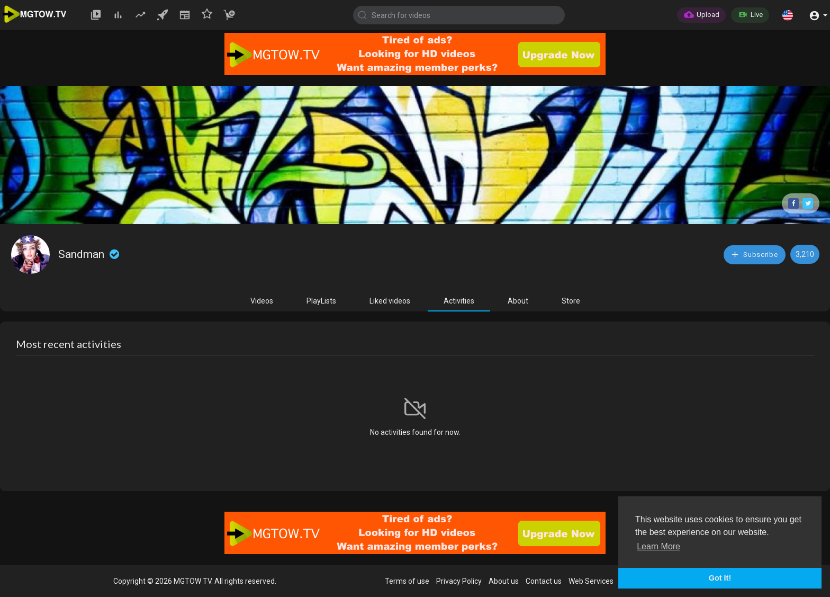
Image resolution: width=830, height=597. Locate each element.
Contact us (544, 581)
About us (504, 581)
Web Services (591, 581)
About (518, 301)
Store (571, 301)
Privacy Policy (459, 581)
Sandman (89, 254)
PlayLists (321, 301)
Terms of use (407, 581)
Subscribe (754, 254)
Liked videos (389, 301)
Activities (459, 301)
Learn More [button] (658, 546)
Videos (261, 301)
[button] (787, 15)
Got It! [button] (720, 578)
